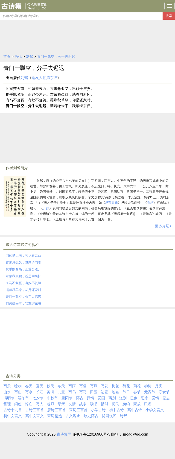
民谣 (148, 404)
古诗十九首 (12, 410)
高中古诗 (134, 410)
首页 (6, 56)
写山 (18, 392)
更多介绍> (163, 226)
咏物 (18, 386)
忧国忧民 (109, 416)
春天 (28, 386)
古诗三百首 (34, 410)
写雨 (72, 386)
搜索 (169, 16)
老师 (50, 404)
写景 (7, 386)
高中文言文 (34, 416)
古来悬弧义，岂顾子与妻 (23, 262)
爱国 (101, 398)
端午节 (23, 398)
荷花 (126, 386)
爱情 (155, 398)
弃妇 (46, 208)
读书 (93, 404)
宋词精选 (54, 416)
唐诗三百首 (56, 410)
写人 (39, 404)
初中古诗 (116, 410)
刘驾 (29, 56)
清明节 (9, 398)
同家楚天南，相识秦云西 (23, 255)
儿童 (61, 392)
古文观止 (72, 416)
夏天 (39, 386)
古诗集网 (64, 434)
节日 (126, 392)
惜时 (104, 404)
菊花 (137, 386)
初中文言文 (12, 416)
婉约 (126, 404)
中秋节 (52, 398)
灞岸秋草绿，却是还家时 (23, 290)
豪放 (137, 404)
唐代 (18, 56)
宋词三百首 (78, 410)
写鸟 (72, 392)
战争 (83, 404)
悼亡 (28, 404)
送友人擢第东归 (44, 78)
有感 (150, 203)
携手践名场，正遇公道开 (23, 269)
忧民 (115, 404)
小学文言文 (155, 410)
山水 (7, 392)
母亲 (61, 404)
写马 (83, 392)
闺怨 (18, 404)
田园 (93, 392)
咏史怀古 (91, 416)
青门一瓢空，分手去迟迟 (56, 56)
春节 (137, 392)
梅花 (115, 386)
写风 (93, 386)
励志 (166, 398)
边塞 (104, 392)
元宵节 (149, 392)
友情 (72, 404)
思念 (144, 398)
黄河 (50, 392)
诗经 (123, 416)
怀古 (79, 398)
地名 (115, 392)
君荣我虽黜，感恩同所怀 (23, 276)
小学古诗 (98, 410)
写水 (28, 392)
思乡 (133, 398)
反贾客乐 (111, 203)
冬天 (61, 386)
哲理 (7, 404)
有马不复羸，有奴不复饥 (23, 283)
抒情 (90, 398)
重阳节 (67, 398)
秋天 (50, 386)
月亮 (158, 386)
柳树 (148, 386)
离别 (112, 398)
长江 (39, 392)
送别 (123, 398)
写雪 (83, 386)
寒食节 (164, 392)
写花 (104, 386)
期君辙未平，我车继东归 (23, 303)
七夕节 (38, 398)
